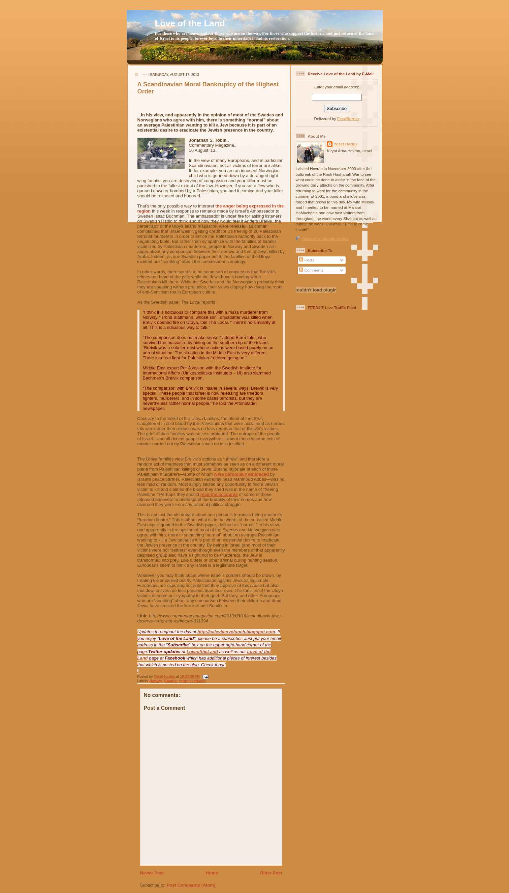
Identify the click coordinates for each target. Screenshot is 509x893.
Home (212, 872)
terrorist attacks (192, 681)
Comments (311, 270)
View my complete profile (325, 238)
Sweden (170, 681)
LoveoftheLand (202, 651)
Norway (156, 681)
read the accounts (219, 494)
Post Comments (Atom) (191, 885)
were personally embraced (241, 474)
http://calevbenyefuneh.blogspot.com (236, 631)
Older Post (271, 872)
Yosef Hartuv (165, 676)
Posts (306, 260)
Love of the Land (190, 23)
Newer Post (152, 872)
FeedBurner (348, 118)
